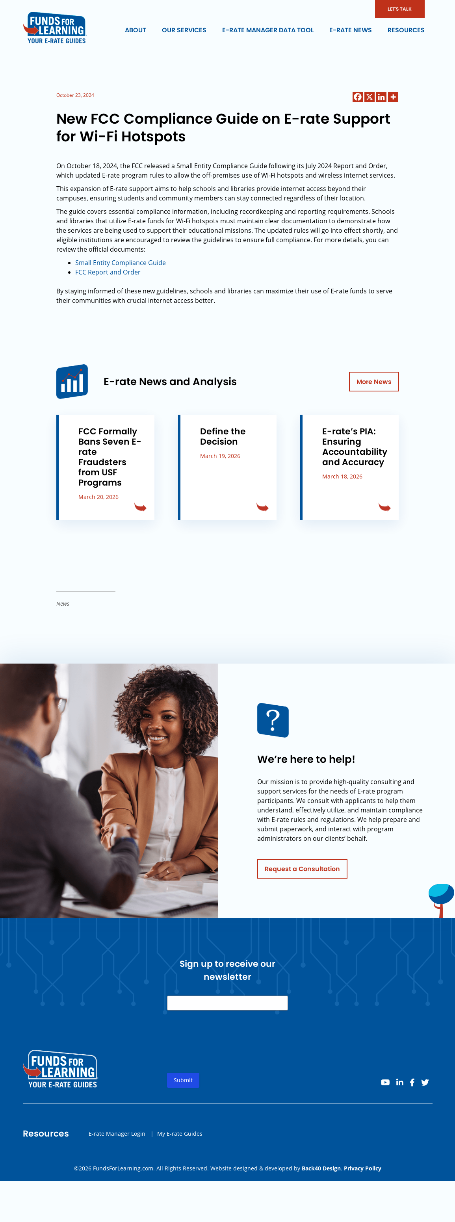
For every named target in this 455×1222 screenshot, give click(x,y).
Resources (406, 30)
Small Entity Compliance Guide (120, 262)
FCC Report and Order (108, 272)
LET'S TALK (400, 9)
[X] (369, 97)
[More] (393, 97)
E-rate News (350, 30)
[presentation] (227, 1055)
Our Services (184, 30)
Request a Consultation (302, 876)
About (135, 30)
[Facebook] (358, 97)
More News (374, 381)
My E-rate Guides (179, 1141)
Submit (183, 1088)
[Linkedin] (381, 97)
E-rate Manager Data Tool (268, 30)
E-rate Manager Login (117, 1141)
